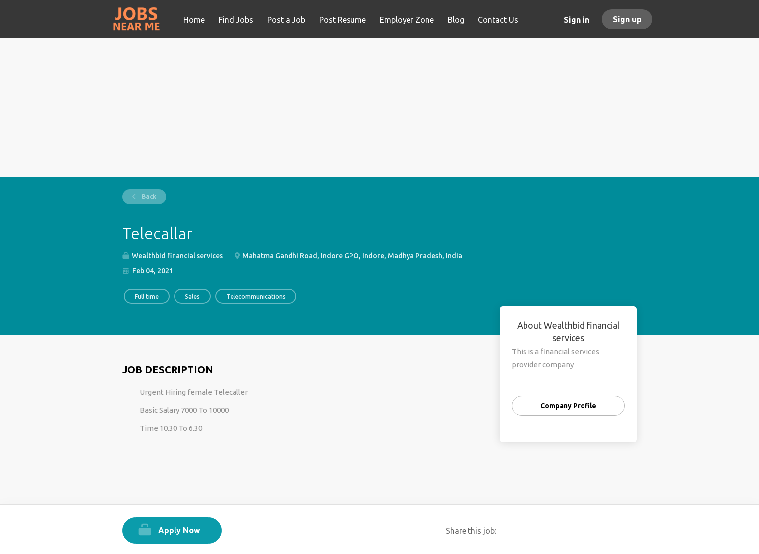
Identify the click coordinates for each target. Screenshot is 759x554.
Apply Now (179, 530)
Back (148, 196)
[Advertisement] (379, 107)
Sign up (627, 19)
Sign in (576, 19)
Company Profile (568, 406)
